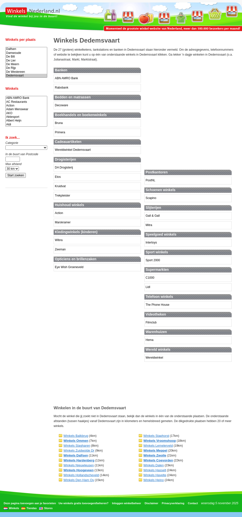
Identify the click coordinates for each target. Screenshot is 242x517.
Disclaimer (151, 503)
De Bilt (26, 57)
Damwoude (26, 53)
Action (26, 105)
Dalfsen (26, 49)
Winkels (14, 508)
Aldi (26, 124)
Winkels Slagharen (76, 445)
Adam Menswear (26, 109)
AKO (26, 113)
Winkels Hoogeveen (78, 470)
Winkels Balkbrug (75, 436)
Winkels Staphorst (156, 436)
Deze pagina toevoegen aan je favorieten (30, 503)
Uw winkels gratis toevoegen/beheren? (83, 503)
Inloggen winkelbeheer (126, 503)
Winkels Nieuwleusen (78, 465)
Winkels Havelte (154, 475)
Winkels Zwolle (154, 455)
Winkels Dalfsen (75, 455)
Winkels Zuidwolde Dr (78, 450)
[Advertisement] (25, 269)
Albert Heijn (26, 120)
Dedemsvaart (26, 75)
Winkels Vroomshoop (159, 440)
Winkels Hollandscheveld (81, 475)
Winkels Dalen (153, 465)
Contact (193, 503)
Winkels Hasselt (154, 470)
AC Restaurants (26, 102)
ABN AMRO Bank (26, 98)
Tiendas (32, 508)
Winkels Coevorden (158, 460)
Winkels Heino (153, 480)
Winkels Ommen (75, 440)
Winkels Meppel (155, 450)
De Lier (26, 60)
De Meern (26, 64)
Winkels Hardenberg (78, 460)
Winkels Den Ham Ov (78, 480)
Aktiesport (26, 117)
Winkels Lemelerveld (158, 445)
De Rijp (26, 68)
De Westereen (26, 72)
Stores (48, 508)
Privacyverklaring (173, 503)
